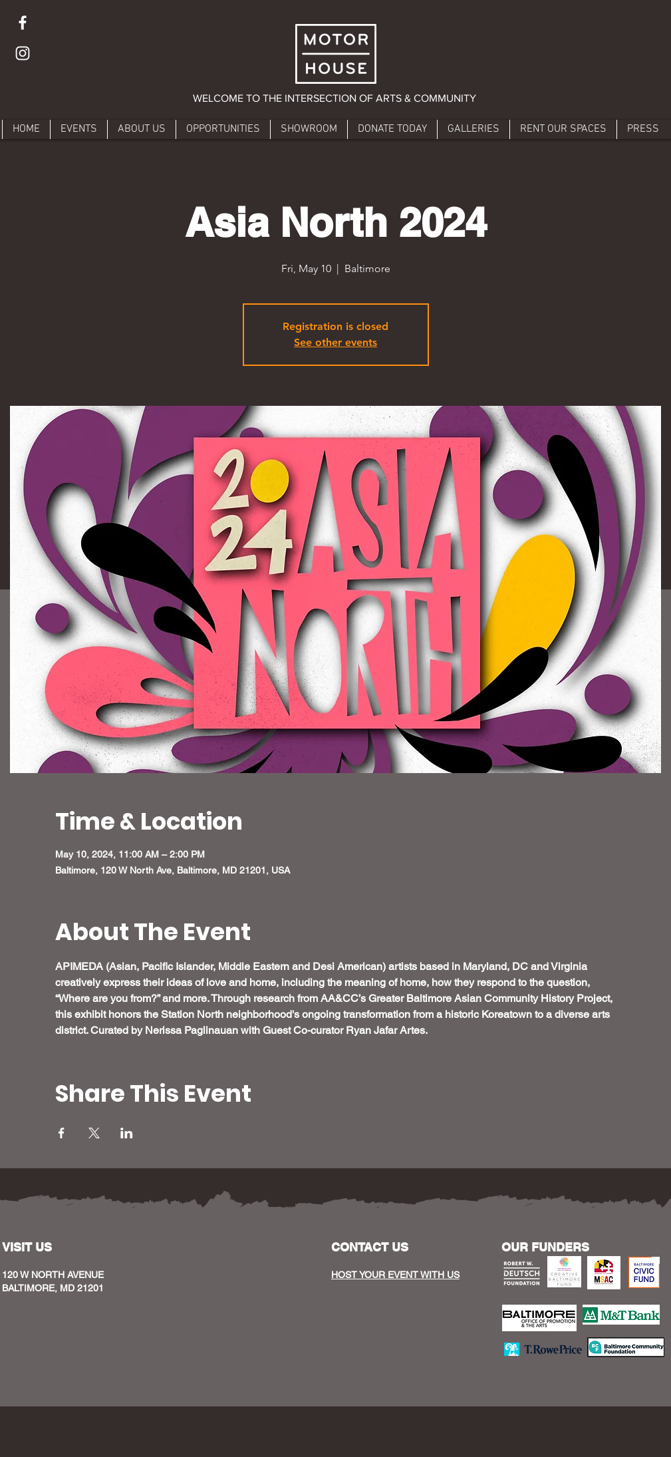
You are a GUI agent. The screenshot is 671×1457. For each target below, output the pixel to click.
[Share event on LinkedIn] (126, 1133)
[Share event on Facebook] (61, 1133)
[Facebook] (22, 22)
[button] (335, 98)
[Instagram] (22, 53)
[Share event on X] (94, 1133)
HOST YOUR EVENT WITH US (395, 1274)
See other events (335, 342)
